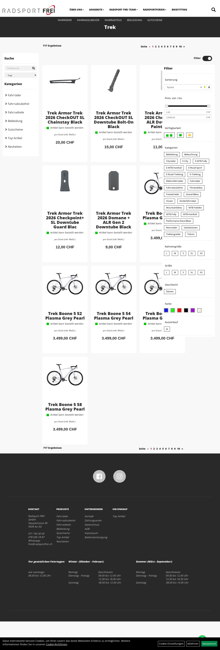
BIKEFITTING (179, 9)
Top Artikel (15, 138)
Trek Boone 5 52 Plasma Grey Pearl (60, 330)
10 (154, 46)
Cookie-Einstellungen (171, 643)
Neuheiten (15, 147)
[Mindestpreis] (184, 100)
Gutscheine (154, 20)
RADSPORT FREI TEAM (123, 9)
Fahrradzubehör (88, 20)
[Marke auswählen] (20, 75)
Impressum (91, 561)
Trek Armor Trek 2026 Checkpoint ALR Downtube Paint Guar (139, 112)
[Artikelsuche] (213, 10)
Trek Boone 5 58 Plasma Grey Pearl (60, 429)
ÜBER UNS (76, 9)
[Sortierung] (183, 75)
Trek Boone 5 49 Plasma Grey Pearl (140, 218)
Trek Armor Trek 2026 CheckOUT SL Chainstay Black (60, 110)
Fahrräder (65, 20)
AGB (87, 557)
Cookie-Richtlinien (56, 644)
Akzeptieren (209, 643)
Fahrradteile (113, 20)
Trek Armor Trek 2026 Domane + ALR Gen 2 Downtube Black (100, 225)
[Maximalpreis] (184, 105)
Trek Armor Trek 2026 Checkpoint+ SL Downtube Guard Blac (60, 223)
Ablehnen (193, 643)
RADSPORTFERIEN (154, 9)
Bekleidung (134, 20)
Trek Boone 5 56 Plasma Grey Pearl (140, 330)
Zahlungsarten (93, 549)
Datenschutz (92, 553)
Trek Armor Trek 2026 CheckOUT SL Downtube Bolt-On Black (99, 110)
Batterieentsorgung (95, 565)
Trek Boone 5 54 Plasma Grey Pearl (100, 330)
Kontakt (89, 544)
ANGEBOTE (96, 9)
